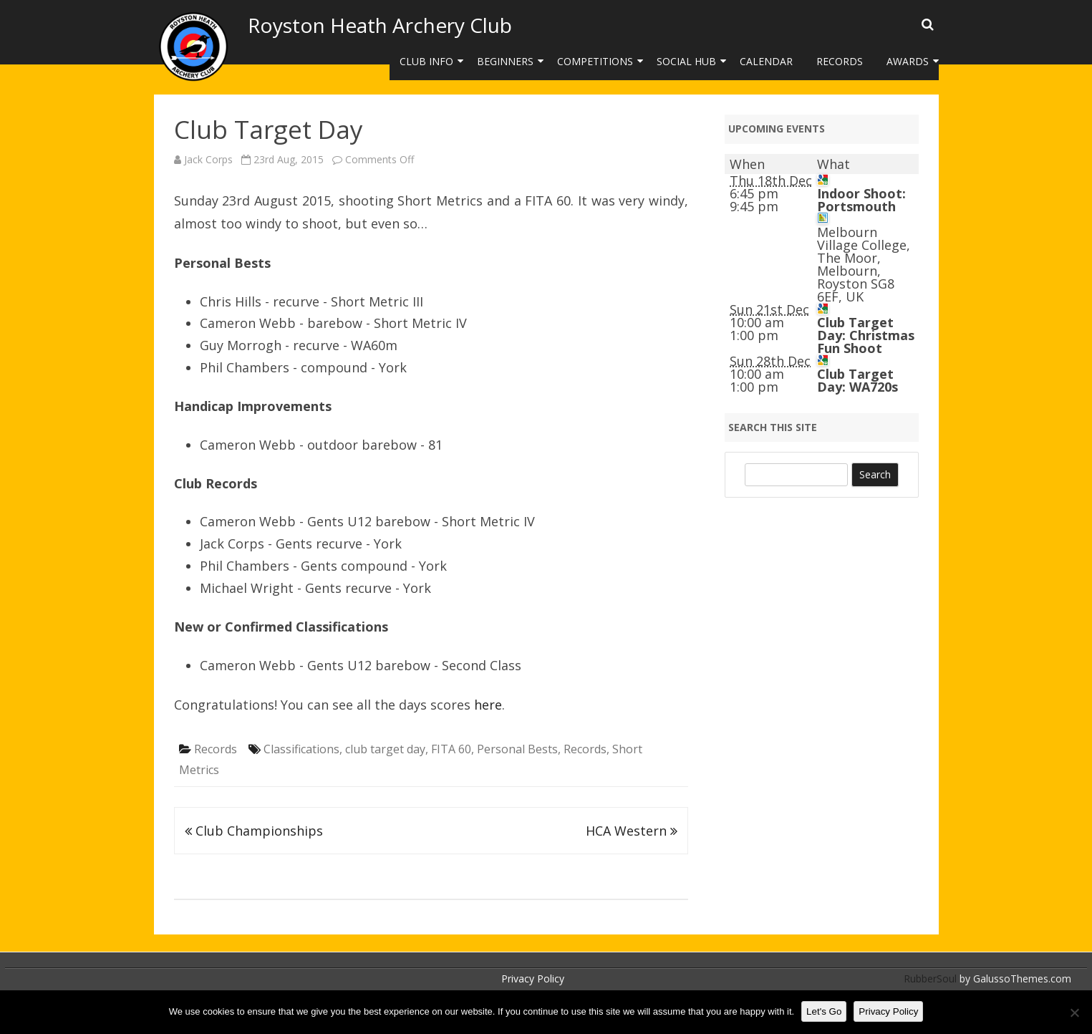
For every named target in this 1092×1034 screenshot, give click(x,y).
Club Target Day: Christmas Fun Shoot (865, 335)
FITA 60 (451, 749)
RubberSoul (930, 978)
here (488, 704)
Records (839, 61)
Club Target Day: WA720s (857, 380)
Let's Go (823, 1011)
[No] (1074, 1012)
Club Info (426, 61)
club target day (385, 749)
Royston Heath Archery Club (380, 25)
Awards (907, 61)
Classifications (301, 749)
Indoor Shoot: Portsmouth (861, 200)
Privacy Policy (532, 978)
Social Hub (686, 61)
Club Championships (254, 830)
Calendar (766, 61)
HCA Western (631, 830)
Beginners (505, 61)
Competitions (595, 61)
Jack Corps (208, 159)
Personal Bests (517, 749)
